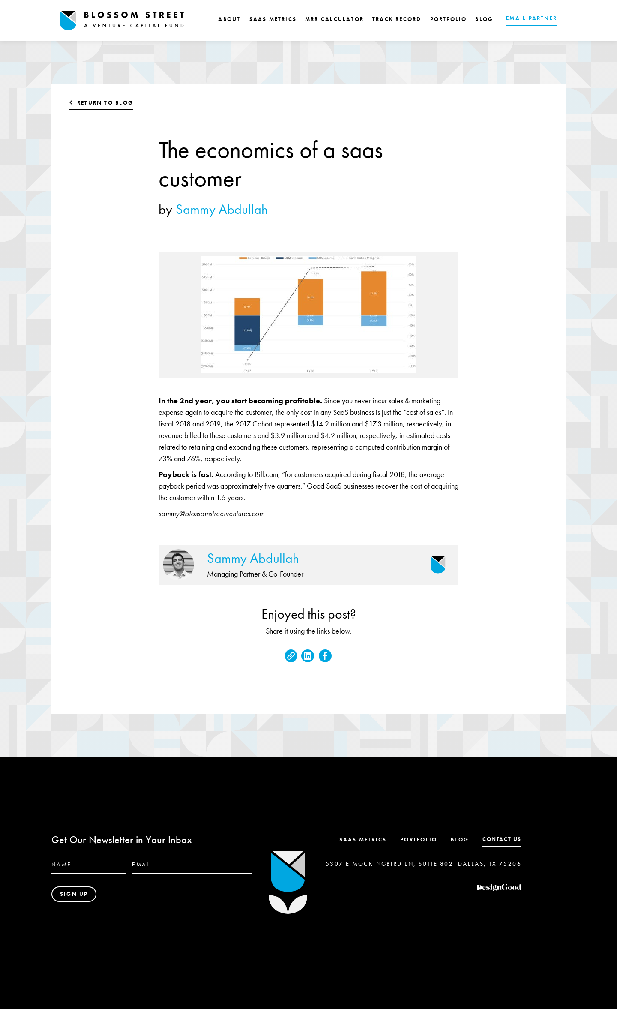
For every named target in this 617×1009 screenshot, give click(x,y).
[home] (122, 20)
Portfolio (418, 839)
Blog (460, 839)
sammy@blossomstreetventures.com (211, 513)
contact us (501, 839)
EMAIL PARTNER (531, 18)
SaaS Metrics (363, 839)
